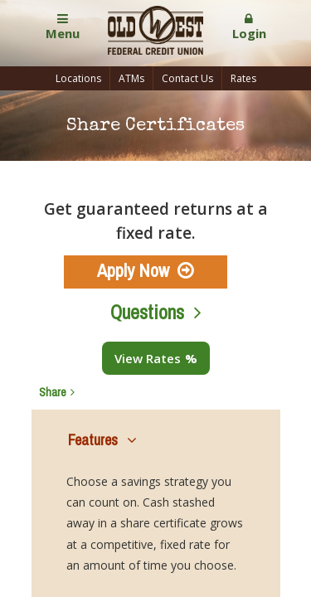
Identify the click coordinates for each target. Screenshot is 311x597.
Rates (243, 78)
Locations (78, 78)
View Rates (147, 358)
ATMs (131, 78)
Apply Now (133, 270)
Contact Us (187, 78)
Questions (147, 312)
